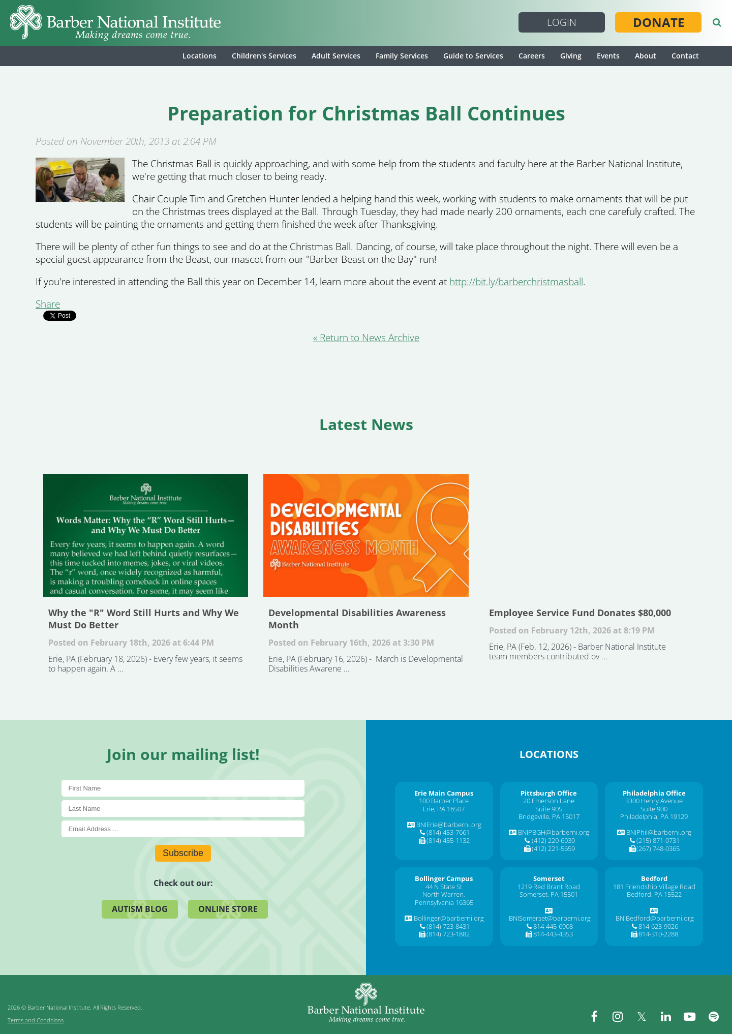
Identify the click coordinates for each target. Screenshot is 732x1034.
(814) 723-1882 (448, 933)
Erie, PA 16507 (444, 808)
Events (608, 55)
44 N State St (443, 886)
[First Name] (183, 788)
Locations (199, 55)
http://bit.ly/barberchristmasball (516, 281)
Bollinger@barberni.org (449, 918)
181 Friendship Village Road (654, 886)
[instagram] (623, 1016)
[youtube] (691, 1016)
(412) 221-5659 (553, 848)
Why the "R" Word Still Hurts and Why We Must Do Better (145, 535)
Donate (658, 22)
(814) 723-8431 (448, 926)
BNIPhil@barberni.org (658, 832)
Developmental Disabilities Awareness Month (365, 535)
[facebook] (600, 1016)
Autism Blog (140, 909)
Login (561, 22)
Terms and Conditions (36, 1020)
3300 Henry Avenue (654, 800)
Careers (531, 55)
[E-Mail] (183, 828)
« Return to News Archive (366, 337)
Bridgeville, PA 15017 (549, 816)
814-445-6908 (553, 926)
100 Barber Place (444, 800)
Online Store (228, 909)
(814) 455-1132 (448, 840)
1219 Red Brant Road (548, 886)
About (645, 55)
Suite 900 (653, 808)
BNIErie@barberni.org (448, 824)
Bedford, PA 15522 (654, 894)
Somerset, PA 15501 (549, 894)
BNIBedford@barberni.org (655, 918)
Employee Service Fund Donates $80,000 (586, 535)
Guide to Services (473, 55)
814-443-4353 (553, 933)
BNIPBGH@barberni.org (553, 832)
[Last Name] (183, 808)
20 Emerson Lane (548, 800)
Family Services (402, 55)
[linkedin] (668, 1016)
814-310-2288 (658, 933)
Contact (685, 55)
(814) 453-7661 (448, 832)
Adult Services (336, 55)
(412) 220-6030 (553, 840)
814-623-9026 (658, 926)
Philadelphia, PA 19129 (654, 816)
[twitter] (645, 1016)
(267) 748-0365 (658, 848)
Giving (571, 55)
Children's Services (264, 55)
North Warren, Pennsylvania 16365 (444, 898)
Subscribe (183, 853)
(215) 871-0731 (658, 840)
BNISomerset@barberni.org (550, 918)
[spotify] (714, 1016)
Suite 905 (548, 808)
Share (48, 304)
